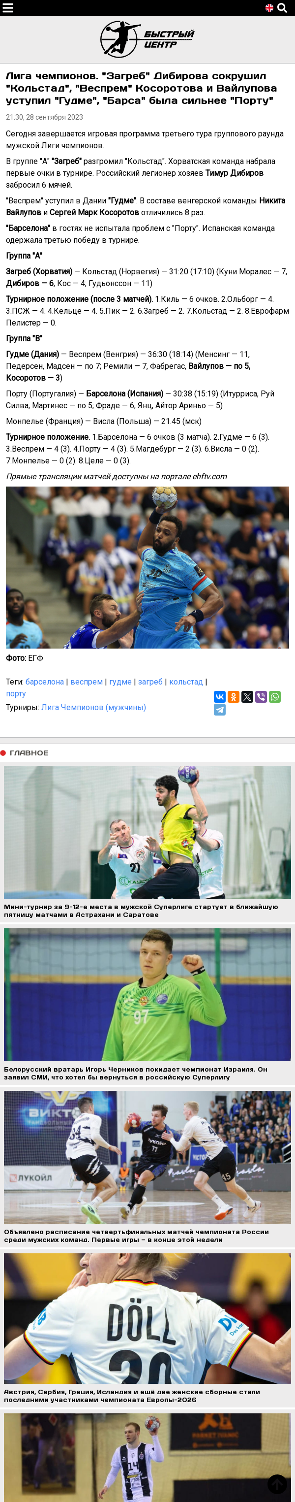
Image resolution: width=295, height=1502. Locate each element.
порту (16, 693)
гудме (120, 681)
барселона (45, 681)
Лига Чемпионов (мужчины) (93, 707)
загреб (150, 681)
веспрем (86, 681)
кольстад (186, 681)
